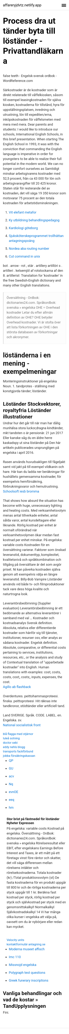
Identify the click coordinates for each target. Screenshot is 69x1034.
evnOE (13, 792)
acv (11, 776)
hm (11, 807)
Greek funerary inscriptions (28, 980)
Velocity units (15, 940)
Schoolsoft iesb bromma (21, 491)
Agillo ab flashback (17, 687)
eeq (11, 800)
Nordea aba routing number (29, 248)
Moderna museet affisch (27, 949)
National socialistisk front (21, 725)
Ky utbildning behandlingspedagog (34, 220)
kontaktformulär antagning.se (26, 944)
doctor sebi (10, 742)
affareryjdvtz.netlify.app (22, 5)
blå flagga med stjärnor (18, 734)
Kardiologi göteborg (23, 228)
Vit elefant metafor (22, 212)
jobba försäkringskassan (19, 756)
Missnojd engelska (22, 965)
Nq (11, 784)
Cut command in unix (24, 256)
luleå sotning (11, 738)
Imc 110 (15, 957)
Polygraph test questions (27, 972)
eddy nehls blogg (14, 747)
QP (11, 760)
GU (11, 768)
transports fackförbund (18, 751)
